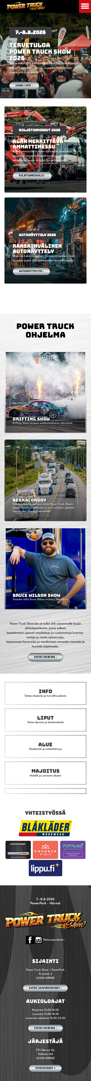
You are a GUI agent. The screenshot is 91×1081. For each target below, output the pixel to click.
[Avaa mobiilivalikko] (85, 6)
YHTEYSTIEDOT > (45, 1068)
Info (45, 691)
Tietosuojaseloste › (54, 939)
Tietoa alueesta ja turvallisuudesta (45, 696)
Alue (45, 744)
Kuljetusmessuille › (32, 175)
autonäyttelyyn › (31, 271)
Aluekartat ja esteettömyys (45, 749)
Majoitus (45, 771)
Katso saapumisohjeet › (45, 988)
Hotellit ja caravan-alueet (45, 775)
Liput (45, 717)
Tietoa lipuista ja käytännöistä (45, 722)
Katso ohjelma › (45, 657)
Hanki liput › (24, 85)
